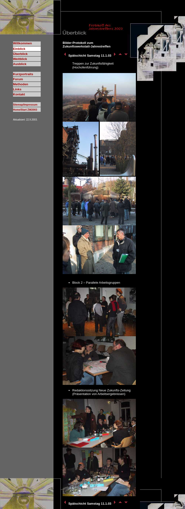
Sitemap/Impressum (25, 104)
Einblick (19, 49)
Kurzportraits (23, 74)
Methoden (20, 84)
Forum (18, 79)
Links (17, 89)
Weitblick (20, 59)
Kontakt (19, 94)
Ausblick (19, 64)
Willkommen (22, 43)
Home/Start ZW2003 (25, 109)
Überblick (20, 54)
